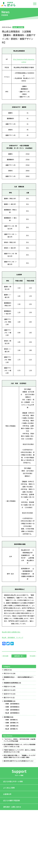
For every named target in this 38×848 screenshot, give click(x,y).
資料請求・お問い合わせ (12, 807)
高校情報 (7, 717)
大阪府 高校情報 (10, 726)
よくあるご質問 (9, 787)
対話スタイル (8, 686)
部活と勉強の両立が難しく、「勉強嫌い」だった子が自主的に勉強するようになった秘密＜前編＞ (19, 756)
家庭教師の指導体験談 (11, 683)
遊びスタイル (8, 697)
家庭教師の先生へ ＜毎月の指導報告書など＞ (19, 677)
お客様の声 (7, 794)
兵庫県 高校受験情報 (11, 707)
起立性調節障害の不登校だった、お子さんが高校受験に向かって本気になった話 (19, 745)
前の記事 (5, 656)
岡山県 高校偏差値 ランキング (12, 637)
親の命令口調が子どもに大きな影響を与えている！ (19, 761)
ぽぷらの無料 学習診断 (11, 800)
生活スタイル (8, 694)
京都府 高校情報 (10, 720)
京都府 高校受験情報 (11, 704)
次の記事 (32, 656)
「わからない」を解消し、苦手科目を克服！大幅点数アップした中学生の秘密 (19, 740)
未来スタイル (8, 690)
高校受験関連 (8, 701)
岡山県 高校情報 (10, 729)
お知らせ (7, 670)
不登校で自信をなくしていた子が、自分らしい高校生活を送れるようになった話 (19, 751)
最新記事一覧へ (19, 656)
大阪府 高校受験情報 (11, 710)
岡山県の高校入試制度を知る (11, 632)
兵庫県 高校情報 (10, 722)
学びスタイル (8, 673)
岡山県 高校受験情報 (11, 713)
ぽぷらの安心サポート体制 (13, 781)
